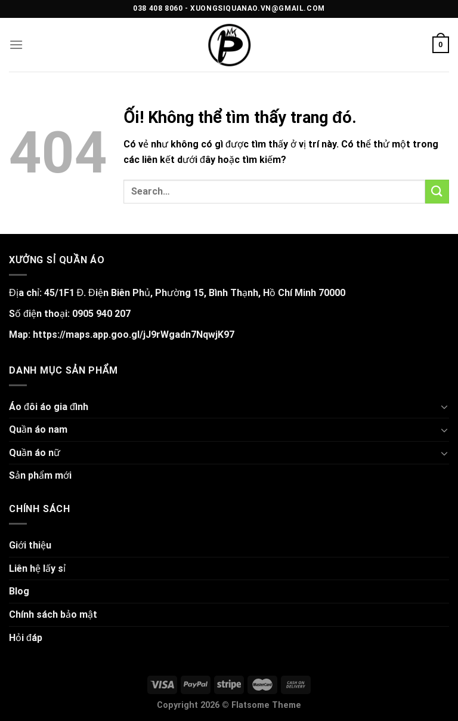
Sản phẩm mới (40, 475)
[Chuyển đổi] (444, 406)
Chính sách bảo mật (53, 614)
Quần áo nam (38, 429)
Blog (19, 591)
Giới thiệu (30, 545)
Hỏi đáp (25, 637)
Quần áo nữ (34, 452)
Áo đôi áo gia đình (48, 406)
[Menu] (16, 44)
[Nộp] (437, 191)
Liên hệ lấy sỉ (37, 568)
